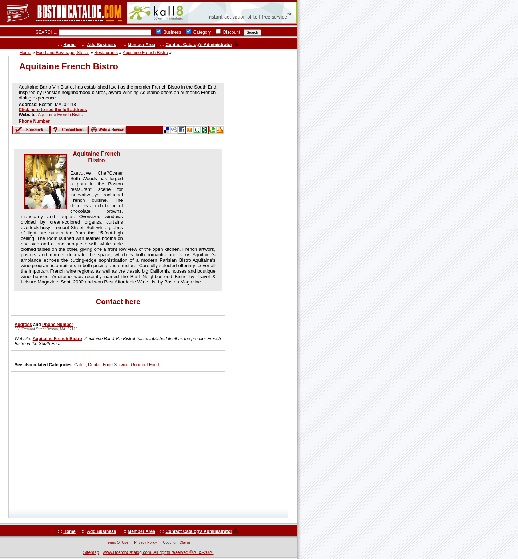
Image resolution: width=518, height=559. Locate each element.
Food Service (116, 364)
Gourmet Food (145, 364)
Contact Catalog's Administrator (199, 44)
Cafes (79, 364)
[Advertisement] (170, 196)
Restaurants (106, 52)
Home (69, 44)
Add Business (101, 44)
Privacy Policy (145, 542)
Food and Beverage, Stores (62, 52)
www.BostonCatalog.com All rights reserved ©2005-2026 (158, 552)
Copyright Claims (176, 542)
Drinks (94, 364)
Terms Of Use (117, 542)
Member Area (141, 44)
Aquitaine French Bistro (145, 52)
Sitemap (91, 552)
